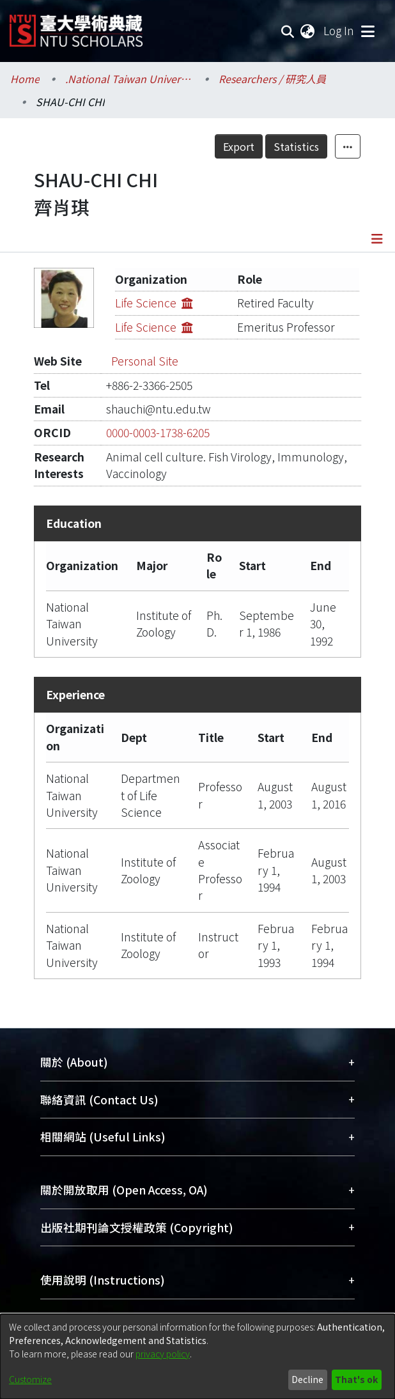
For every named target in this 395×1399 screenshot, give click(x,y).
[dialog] (197, 1356)
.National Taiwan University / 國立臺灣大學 (129, 78)
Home (25, 78)
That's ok (356, 1379)
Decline (307, 1379)
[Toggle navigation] (367, 31)
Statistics (296, 146)
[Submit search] (288, 30)
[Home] (76, 26)
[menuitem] (308, 30)
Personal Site (144, 361)
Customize (30, 1379)
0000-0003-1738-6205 (158, 432)
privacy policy (163, 1353)
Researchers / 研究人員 (272, 78)
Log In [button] (339, 30)
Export (238, 146)
